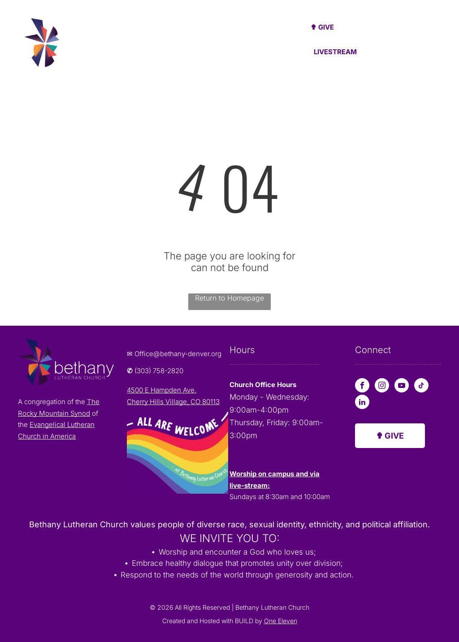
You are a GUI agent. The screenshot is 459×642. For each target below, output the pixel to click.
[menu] (439, 44)
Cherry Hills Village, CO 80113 (173, 401)
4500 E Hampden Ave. (161, 390)
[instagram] (382, 386)
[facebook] (362, 386)
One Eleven (280, 621)
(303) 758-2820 (158, 370)
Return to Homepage (229, 297)
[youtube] (401, 386)
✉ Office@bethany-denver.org (174, 353)
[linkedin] (362, 403)
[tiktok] (421, 386)
